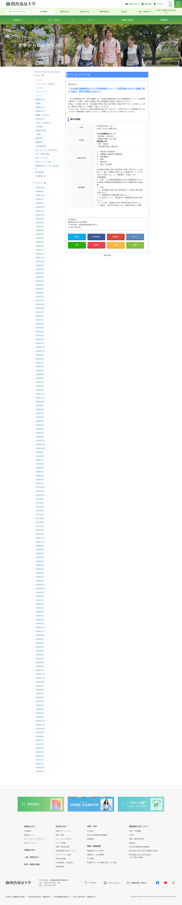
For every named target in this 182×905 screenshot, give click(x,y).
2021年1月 (40, 343)
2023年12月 (40, 207)
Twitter (77, 237)
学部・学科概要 (135, 831)
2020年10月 (40, 355)
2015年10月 (40, 588)
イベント (39, 80)
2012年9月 (40, 732)
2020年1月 (40, 390)
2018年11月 (40, 444)
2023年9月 (40, 219)
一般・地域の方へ (32, 857)
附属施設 (90, 839)
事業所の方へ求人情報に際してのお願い (102, 862)
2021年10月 (40, 308)
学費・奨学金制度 (62, 847)
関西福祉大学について (138, 826)
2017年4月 (40, 518)
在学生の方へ (41, 119)
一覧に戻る (107, 255)
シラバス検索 (61, 843)
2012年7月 (40, 740)
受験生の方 (65, 11)
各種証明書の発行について (66, 850)
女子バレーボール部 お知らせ (47, 150)
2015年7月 (40, 600)
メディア (39, 96)
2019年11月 (40, 398)
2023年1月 (40, 250)
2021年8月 (40, 316)
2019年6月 (40, 417)
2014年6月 (40, 651)
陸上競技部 (40, 172)
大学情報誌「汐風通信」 (65, 862)
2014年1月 (40, 670)
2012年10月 (40, 729)
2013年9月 (40, 686)
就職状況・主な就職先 (95, 854)
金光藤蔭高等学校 (61, 897)
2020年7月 (40, 367)
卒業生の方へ (41, 107)
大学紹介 (90, 831)
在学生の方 (84, 11)
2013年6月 (40, 697)
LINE (77, 245)
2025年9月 (40, 191)
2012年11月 (40, 725)
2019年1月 (40, 437)
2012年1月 (40, 764)
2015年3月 (40, 616)
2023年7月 (40, 226)
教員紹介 (132, 843)
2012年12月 (40, 721)
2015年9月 (40, 592)
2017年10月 (40, 495)
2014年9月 (40, 639)
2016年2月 (40, 573)
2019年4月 (40, 425)
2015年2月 (40, 620)
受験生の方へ (41, 111)
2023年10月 (40, 215)
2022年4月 (40, 285)
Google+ (115, 237)
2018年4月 (40, 472)
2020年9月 (40, 359)
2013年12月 (40, 674)
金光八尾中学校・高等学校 (83, 897)
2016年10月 (40, 542)
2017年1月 (40, 530)
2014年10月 (40, 635)
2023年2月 (40, 246)
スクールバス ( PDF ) (63, 839)
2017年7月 (40, 507)
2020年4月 (40, 378)
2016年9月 (40, 546)
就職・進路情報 (94, 846)
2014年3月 (40, 662)
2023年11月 (40, 211)
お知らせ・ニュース (63, 831)
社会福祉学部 (41, 146)
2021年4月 (40, 332)
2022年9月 (40, 265)
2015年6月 (40, 604)
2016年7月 (40, 553)
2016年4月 (40, 565)
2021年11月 (40, 304)
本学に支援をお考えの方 (166, 11)
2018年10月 (40, 448)
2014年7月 (40, 647)
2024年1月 (40, 203)
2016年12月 (40, 534)
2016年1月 (40, 577)
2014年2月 (40, 666)
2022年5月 (40, 281)
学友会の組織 (61, 858)
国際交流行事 (41, 130)
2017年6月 (40, 511)
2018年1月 (40, 483)
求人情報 (90, 858)
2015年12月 (40, 581)
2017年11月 (40, 491)
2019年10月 (40, 402)
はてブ (135, 237)
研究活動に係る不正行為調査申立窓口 (143, 850)
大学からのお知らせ (43, 123)
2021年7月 (40, 320)
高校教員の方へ (42, 176)
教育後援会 (104, 11)
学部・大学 (92, 826)
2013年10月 (40, 682)
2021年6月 (40, 324)
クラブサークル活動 (63, 854)
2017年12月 (40, 487)
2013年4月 (40, 705)
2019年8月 (40, 409)
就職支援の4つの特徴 (95, 850)
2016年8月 (40, 550)
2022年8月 (40, 269)
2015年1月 (40, 623)
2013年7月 (40, 694)
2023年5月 (40, 234)
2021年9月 (40, 312)
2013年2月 (40, 713)
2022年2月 (40, 293)
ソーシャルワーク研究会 (45, 84)
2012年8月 (40, 736)
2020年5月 (40, 374)
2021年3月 (40, 335)
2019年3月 (40, 429)
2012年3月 (40, 756)
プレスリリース (42, 92)
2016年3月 (40, 569)
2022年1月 (40, 297)
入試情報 (43, 11)
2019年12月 (40, 394)
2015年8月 (40, 596)
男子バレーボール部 (43, 162)
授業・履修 (60, 835)
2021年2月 (40, 339)
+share (115, 245)
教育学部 (39, 138)
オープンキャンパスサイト (34, 839)
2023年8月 (40, 223)
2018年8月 (40, 456)
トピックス (40, 88)
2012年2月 (40, 760)
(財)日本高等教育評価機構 (97, 835)
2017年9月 (40, 499)
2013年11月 (40, 678)
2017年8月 (40, 503)
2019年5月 (40, 421)
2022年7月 (40, 273)
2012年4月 (40, 752)
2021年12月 (40, 300)
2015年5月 (40, 608)
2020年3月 (40, 382)
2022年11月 (40, 258)
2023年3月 (40, 242)
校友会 (124, 11)
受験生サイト (29, 835)
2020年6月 (40, 370)
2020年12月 (40, 347)
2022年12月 (40, 254)
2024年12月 (40, 195)
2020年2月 (40, 386)
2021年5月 (40, 328)
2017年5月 (40, 515)
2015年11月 (40, 585)
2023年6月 (40, 230)
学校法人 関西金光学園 (15, 897)
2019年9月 (40, 406)
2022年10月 (40, 261)
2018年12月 (40, 441)
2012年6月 (40, 744)
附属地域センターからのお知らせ (47, 167)
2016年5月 (40, 561)
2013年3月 (40, 709)
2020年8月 (40, 363)
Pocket (96, 245)
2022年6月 (40, 277)
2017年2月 (40, 526)
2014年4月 (40, 659)
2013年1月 (40, 717)
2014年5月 (40, 655)
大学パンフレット (31, 843)
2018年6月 (40, 464)
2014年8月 (40, 643)
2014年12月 (40, 627)
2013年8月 (40, 690)
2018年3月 (40, 476)
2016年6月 (40, 557)
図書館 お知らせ (42, 115)
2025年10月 (40, 188)
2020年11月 (40, 351)
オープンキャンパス (17, 11)
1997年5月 (40, 771)
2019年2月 (40, 433)
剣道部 (38, 103)
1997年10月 (40, 768)
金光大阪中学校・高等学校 (39, 897)
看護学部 (39, 142)
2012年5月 (40, 748)
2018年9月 (40, 452)
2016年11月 (40, 538)
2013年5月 (40, 701)
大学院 (38, 134)
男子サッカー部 (42, 158)
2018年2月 (40, 479)
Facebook (96, 237)
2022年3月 (40, 289)
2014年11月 (40, 631)
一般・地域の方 (144, 11)
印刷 (135, 245)
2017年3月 (40, 522)
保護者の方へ (41, 99)
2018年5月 (40, 468)
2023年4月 (40, 238)
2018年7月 (40, 460)
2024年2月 (40, 199)
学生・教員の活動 (42, 154)
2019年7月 (40, 413)
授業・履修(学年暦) (136, 839)
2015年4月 (40, 612)
